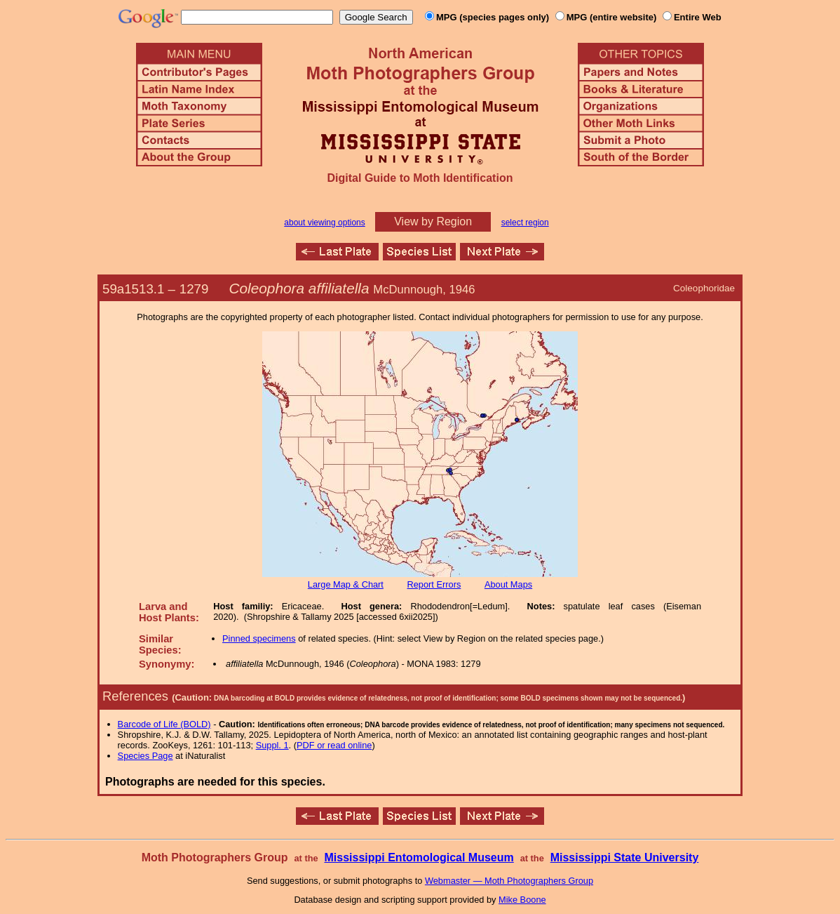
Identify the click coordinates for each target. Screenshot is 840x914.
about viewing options (324, 222)
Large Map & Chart (346, 584)
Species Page (145, 755)
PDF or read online (334, 745)
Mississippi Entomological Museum (418, 857)
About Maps (508, 584)
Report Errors (434, 584)
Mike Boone (522, 899)
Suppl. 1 (272, 745)
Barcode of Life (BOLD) (164, 724)
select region (525, 222)
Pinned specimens (259, 638)
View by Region (433, 221)
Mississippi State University (624, 857)
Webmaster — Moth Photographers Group (509, 880)
